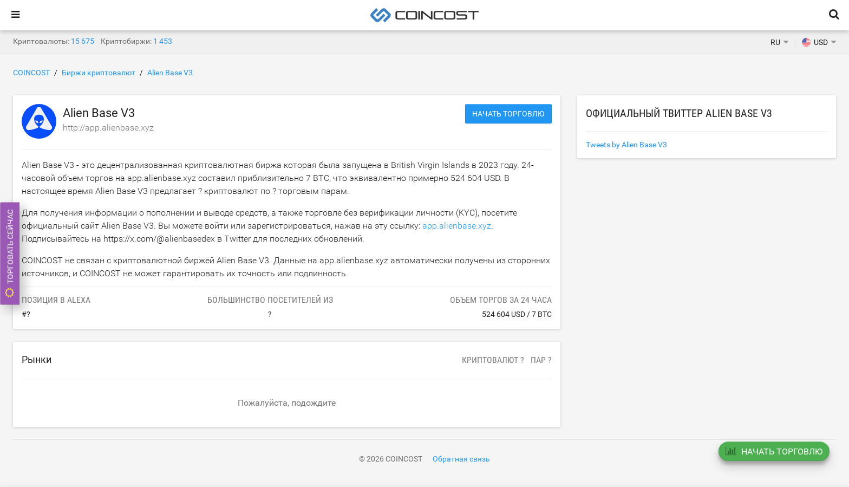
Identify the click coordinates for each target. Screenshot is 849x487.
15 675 (82, 41)
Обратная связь (461, 458)
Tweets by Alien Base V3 (626, 144)
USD (815, 42)
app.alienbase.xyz (456, 225)
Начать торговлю (508, 113)
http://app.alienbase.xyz (108, 127)
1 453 (162, 41)
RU (775, 42)
